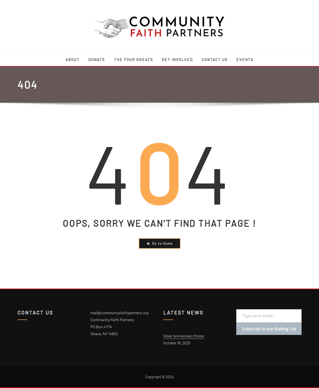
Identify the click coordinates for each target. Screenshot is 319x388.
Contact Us (215, 59)
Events (244, 59)
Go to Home (159, 243)
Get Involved (177, 59)
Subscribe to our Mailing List (269, 329)
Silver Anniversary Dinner (183, 335)
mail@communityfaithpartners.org (119, 312)
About (73, 59)
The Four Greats (133, 59)
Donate (96, 59)
